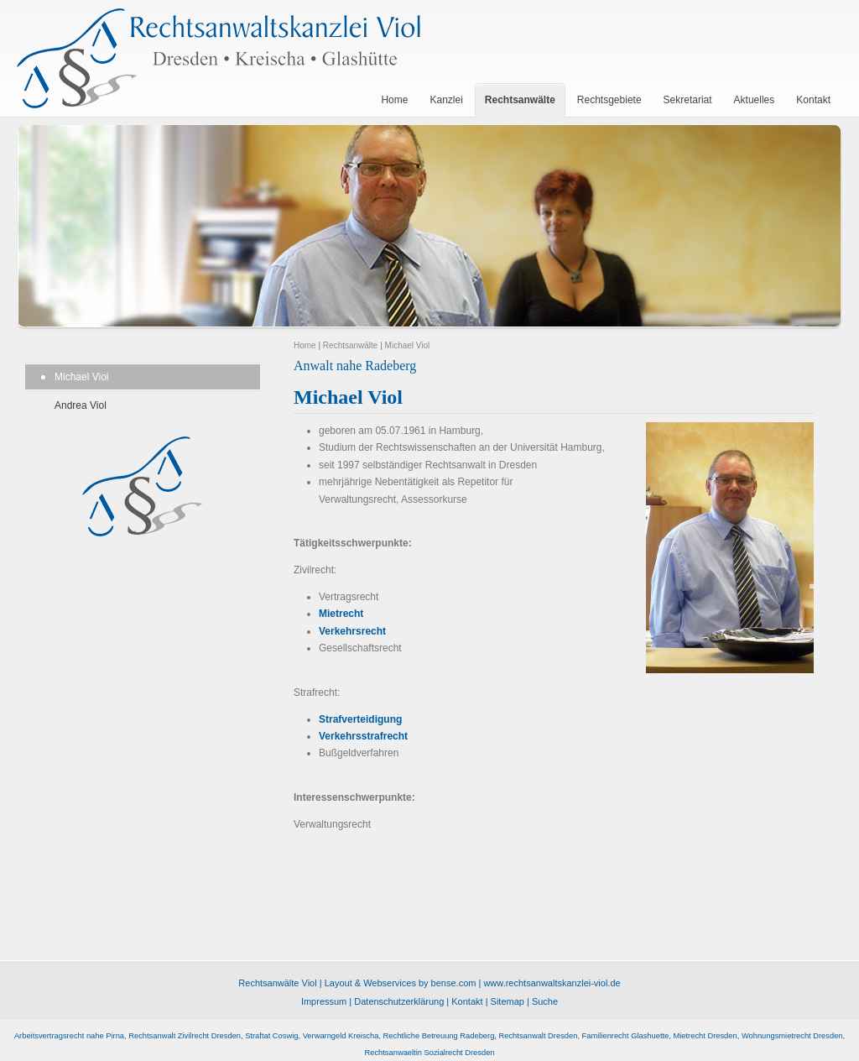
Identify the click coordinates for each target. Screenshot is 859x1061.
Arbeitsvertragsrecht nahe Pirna (69, 1036)
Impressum (323, 1001)
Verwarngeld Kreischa (341, 1036)
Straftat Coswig (271, 1036)
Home (305, 345)
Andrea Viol (81, 405)
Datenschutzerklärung (399, 1001)
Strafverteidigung (360, 719)
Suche (545, 1001)
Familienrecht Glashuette (625, 1036)
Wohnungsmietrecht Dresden (792, 1036)
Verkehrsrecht (352, 631)
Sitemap (507, 1001)
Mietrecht (341, 613)
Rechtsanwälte (350, 345)
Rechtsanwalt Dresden (538, 1036)
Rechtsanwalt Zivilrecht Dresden (184, 1036)
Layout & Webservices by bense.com (400, 983)
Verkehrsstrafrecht (363, 736)
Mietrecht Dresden (705, 1036)
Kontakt (466, 1001)
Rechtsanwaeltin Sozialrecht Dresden (429, 1052)
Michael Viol (81, 377)
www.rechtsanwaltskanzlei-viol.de (551, 983)
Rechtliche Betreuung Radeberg (439, 1036)
